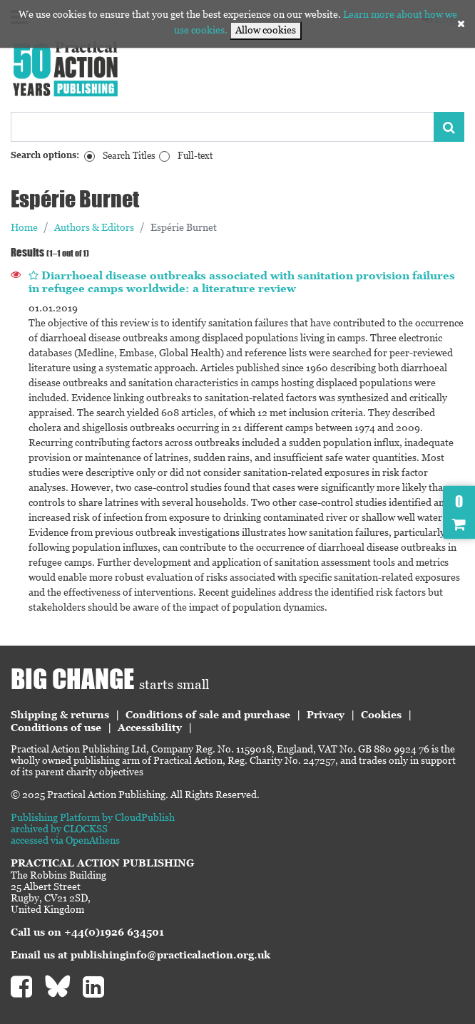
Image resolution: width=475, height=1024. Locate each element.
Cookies (381, 714)
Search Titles (129, 155)
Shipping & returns (60, 714)
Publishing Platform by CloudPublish (93, 817)
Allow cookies (265, 30)
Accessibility (150, 727)
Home (24, 227)
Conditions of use (56, 727)
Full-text (195, 155)
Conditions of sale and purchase (208, 714)
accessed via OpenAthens (65, 840)
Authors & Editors (94, 227)
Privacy (325, 714)
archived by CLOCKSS (59, 828)
